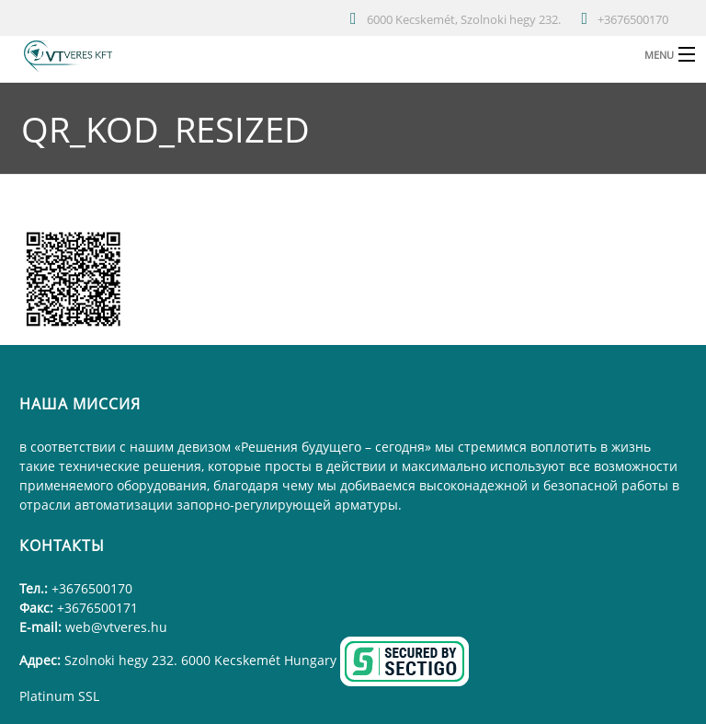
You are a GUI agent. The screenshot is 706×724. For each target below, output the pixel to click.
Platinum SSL (59, 696)
